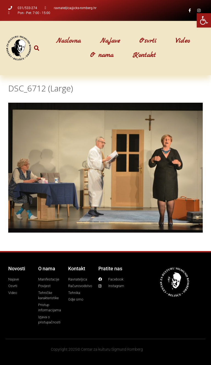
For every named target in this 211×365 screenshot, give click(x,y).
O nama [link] (101, 55)
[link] (204, 20)
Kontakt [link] (144, 55)
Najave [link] (110, 41)
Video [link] (183, 41)
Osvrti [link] (147, 41)
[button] (36, 48)
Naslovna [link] (68, 41)
